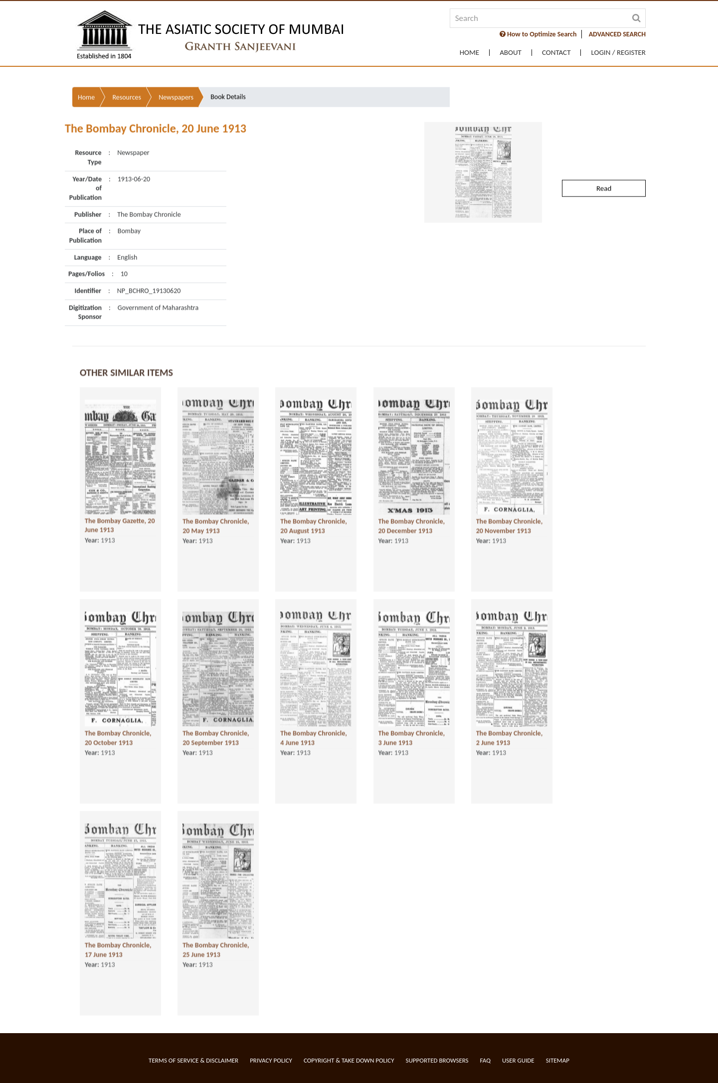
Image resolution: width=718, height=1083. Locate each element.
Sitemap (557, 1060)
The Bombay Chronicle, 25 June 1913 (215, 949)
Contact (556, 52)
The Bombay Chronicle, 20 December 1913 (411, 526)
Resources (126, 69)
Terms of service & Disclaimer (193, 1060)
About (511, 52)
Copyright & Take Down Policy (349, 1060)
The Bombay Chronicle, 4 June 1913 (313, 737)
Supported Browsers (437, 1060)
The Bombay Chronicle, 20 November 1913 (509, 526)
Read (603, 160)
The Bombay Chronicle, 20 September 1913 (215, 737)
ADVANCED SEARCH (617, 34)
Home (469, 52)
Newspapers (176, 69)
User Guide (518, 1060)
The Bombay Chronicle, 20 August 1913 (313, 526)
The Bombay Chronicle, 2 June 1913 (509, 737)
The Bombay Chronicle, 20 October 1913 (118, 737)
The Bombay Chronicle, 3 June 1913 (411, 737)
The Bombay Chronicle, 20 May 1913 (215, 526)
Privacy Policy (271, 1060)
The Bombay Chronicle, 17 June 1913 (118, 949)
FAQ (485, 1060)
